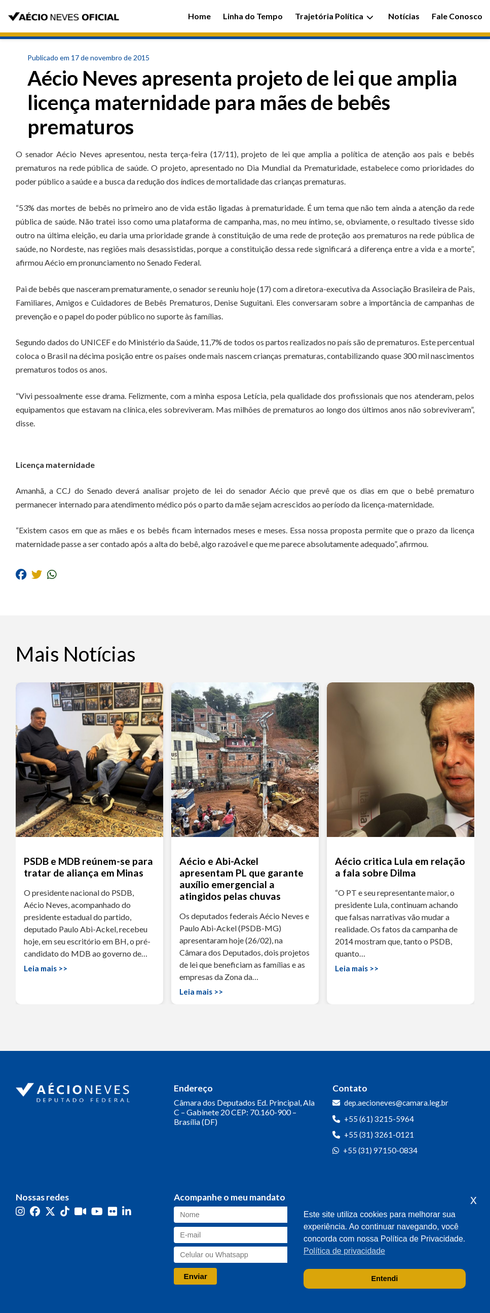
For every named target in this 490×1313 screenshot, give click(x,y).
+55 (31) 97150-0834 (380, 1150)
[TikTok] (64, 1211)
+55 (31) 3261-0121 (379, 1134)
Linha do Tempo (253, 16)
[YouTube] (97, 1211)
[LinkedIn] (126, 1211)
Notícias (404, 16)
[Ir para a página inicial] (74, 1090)
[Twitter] (50, 1211)
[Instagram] (20, 1211)
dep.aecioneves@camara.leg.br (396, 1102)
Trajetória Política (334, 16)
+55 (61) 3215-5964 (379, 1118)
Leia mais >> (45, 968)
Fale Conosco (457, 16)
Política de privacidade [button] (344, 1251)
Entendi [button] (384, 1278)
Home (199, 16)
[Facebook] (35, 1211)
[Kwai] (80, 1211)
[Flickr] (112, 1211)
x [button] (473, 1200)
